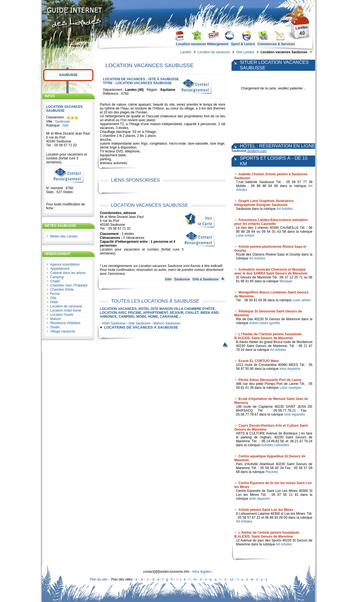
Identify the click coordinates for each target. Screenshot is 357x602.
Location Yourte (61, 315)
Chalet (55, 281)
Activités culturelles (275, 445)
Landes (185, 52)
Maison (55, 319)
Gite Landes (245, 52)
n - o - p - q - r (210, 579)
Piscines (272, 472)
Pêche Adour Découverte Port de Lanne (269, 380)
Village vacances (62, 331)
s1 (232, 579)
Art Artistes (284, 209)
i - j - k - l (183, 579)
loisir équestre (289, 369)
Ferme (55, 294)
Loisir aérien (302, 300)
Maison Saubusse (166, 323)
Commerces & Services (276, 44)
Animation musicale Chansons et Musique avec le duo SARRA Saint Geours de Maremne (270, 271)
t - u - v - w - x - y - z (252, 579)
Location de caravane (66, 306)
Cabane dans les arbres (68, 273)
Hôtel (54, 302)
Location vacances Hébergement (202, 44)
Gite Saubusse (140, 323)
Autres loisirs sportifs (264, 323)
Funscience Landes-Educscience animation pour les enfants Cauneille (271, 222)
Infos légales (201, 572)
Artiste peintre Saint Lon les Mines (265, 510)
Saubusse (68, 75)
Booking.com (257, 151)
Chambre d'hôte (62, 290)
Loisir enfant (245, 235)
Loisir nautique (290, 388)
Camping (57, 277)
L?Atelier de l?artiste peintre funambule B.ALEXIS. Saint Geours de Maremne (268, 336)
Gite (65, 125)
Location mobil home (65, 310)
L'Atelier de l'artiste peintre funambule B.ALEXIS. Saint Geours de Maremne (266, 534)
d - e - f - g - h (163, 579)
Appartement (59, 269)
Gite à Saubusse (205, 279)
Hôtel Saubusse (114, 323)
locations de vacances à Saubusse (141, 327)
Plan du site (98, 579)
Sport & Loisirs (243, 44)
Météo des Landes (64, 236)
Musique (285, 281)
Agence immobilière (64, 264)
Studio (55, 327)
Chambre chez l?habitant (68, 285)
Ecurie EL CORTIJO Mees (258, 361)
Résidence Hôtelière (65, 323)
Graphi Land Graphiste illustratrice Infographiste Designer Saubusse (264, 203)
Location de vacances (213, 52)
